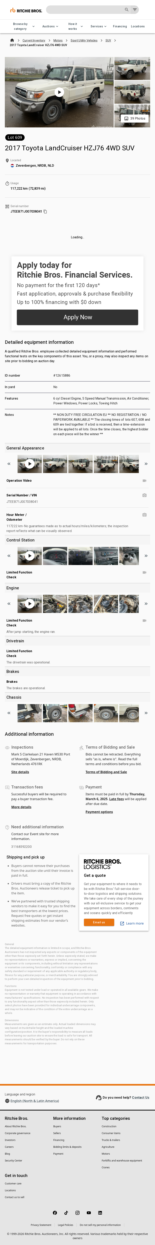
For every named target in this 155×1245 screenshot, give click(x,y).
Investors (10, 1140)
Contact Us (140, 1097)
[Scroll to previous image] (8, 464)
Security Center (13, 1160)
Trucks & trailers (111, 1140)
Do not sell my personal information (100, 1225)
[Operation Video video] (144, 481)
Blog (7, 1153)
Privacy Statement (41, 1225)
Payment (58, 1153)
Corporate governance (17, 1133)
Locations (138, 26)
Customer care (13, 1183)
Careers (9, 1147)
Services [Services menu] (99, 26)
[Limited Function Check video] (144, 572)
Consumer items (111, 1133)
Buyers (57, 1126)
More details (21, 807)
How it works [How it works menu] (75, 26)
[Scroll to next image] (146, 464)
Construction (109, 1126)
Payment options (99, 812)
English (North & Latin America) (34, 1101)
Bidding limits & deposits (67, 1147)
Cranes (106, 1167)
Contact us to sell (14, 1197)
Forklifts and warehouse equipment (122, 1160)
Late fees (116, 799)
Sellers (57, 1133)
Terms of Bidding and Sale (106, 772)
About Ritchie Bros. (15, 1126)
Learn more (132, 923)
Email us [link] (99, 922)
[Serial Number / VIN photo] (144, 495)
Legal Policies (65, 1225)
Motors (106, 1153)
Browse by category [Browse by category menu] (23, 26)
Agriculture (108, 1147)
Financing (120, 26)
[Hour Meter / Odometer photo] (144, 515)
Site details (20, 772)
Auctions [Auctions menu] (51, 26)
